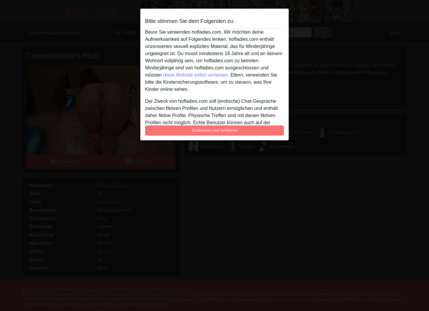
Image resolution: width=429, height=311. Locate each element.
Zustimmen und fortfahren (214, 130)
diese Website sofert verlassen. (196, 74)
